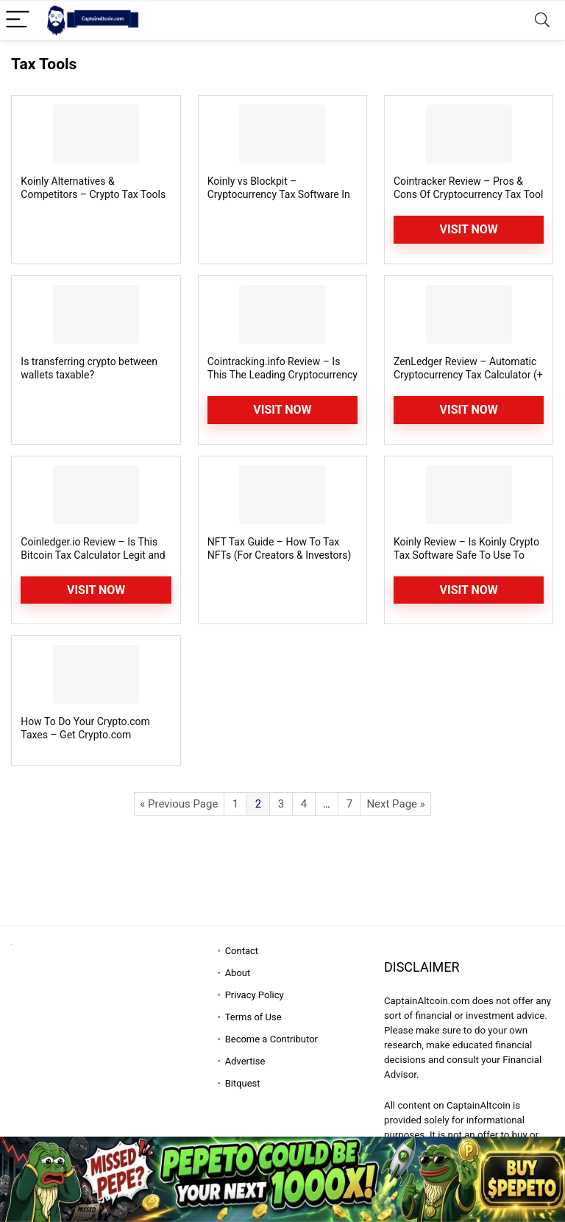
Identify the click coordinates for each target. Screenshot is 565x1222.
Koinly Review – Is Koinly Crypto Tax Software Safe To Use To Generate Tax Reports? (466, 555)
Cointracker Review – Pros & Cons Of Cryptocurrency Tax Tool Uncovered (469, 194)
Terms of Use (253, 1017)
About (238, 972)
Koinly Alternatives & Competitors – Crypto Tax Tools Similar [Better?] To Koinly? (93, 194)
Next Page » (395, 803)
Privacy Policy (254, 994)
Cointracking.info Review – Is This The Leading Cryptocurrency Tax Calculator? (282, 375)
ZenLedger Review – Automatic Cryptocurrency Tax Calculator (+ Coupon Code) (468, 375)
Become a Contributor (271, 1039)
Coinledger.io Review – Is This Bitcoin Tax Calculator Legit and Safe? (93, 555)
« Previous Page (179, 803)
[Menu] (17, 20)
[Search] (542, 20)
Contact (241, 950)
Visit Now (469, 229)
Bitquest (242, 1083)
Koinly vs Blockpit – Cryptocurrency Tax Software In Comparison (278, 194)
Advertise (245, 1061)
